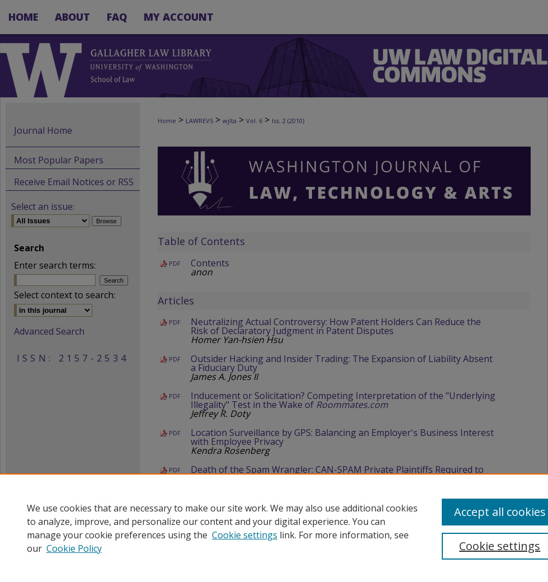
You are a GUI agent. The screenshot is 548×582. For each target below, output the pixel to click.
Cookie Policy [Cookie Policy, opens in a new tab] (74, 548)
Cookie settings (244, 535)
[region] (274, 527)
